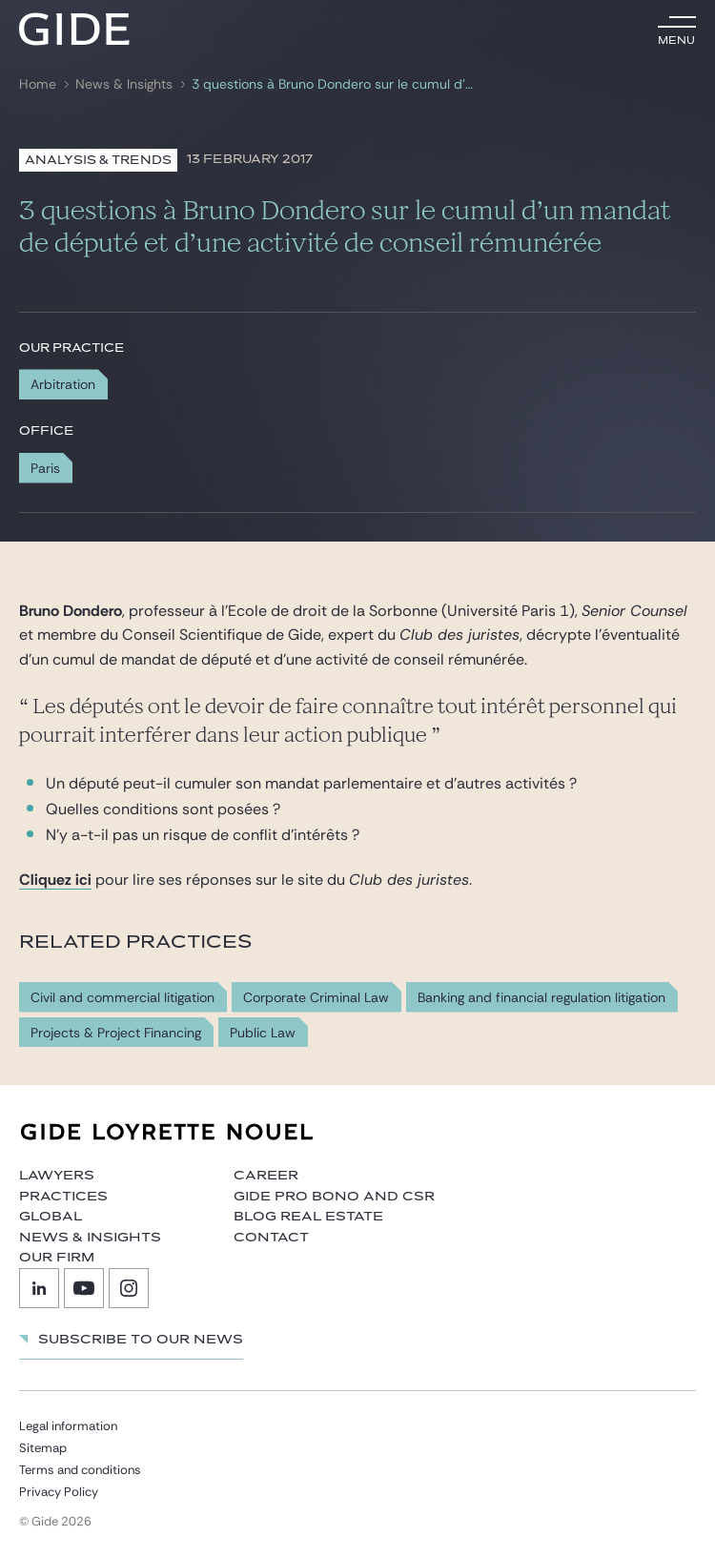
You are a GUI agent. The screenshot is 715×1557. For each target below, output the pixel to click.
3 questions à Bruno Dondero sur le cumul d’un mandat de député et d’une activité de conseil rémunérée (335, 84)
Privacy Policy (58, 1492)
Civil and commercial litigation (122, 998)
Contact (271, 1237)
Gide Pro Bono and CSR (334, 1196)
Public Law (263, 1033)
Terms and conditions (80, 1470)
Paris (45, 468)
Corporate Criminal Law (316, 998)
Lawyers (56, 1175)
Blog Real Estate (308, 1216)
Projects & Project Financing (116, 1033)
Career (266, 1175)
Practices (63, 1196)
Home (37, 84)
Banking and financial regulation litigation (541, 998)
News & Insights (124, 84)
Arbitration (63, 384)
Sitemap (43, 1448)
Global (50, 1216)
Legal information (68, 1426)
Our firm (56, 1257)
